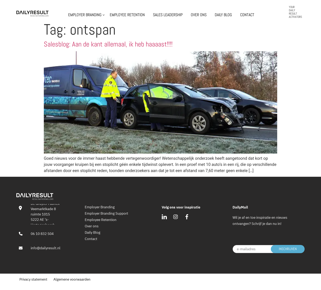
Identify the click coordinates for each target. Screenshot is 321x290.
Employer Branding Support (106, 213)
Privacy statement (33, 279)
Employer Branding (85, 14)
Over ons (199, 14)
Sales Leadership (168, 14)
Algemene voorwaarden (71, 279)
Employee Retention (127, 14)
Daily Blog (223, 14)
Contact (247, 14)
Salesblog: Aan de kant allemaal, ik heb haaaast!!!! (108, 44)
